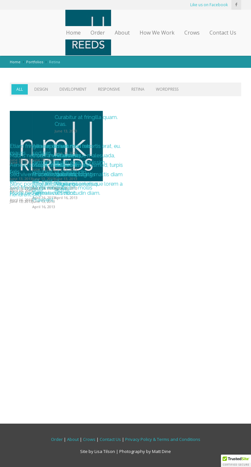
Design (41, 89)
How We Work (157, 32)
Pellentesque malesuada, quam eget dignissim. (200, 257)
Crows (192, 32)
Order (98, 32)
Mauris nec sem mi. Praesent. (44, 254)
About (122, 32)
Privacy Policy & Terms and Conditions (162, 439)
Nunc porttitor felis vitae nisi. (44, 355)
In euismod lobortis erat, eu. (203, 221)
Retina (137, 89)
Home (73, 32)
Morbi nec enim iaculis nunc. (43, 388)
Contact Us (222, 32)
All (19, 89)
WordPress (167, 89)
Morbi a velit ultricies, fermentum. (115, 257)
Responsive (109, 89)
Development (73, 89)
